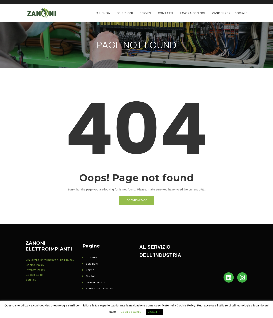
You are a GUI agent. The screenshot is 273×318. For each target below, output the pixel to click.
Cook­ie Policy (35, 264)
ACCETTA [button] (154, 311)
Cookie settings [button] (131, 311)
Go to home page (136, 200)
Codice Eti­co (34, 274)
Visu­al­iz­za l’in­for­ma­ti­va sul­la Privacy (50, 260)
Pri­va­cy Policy (35, 269)
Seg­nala (31, 279)
